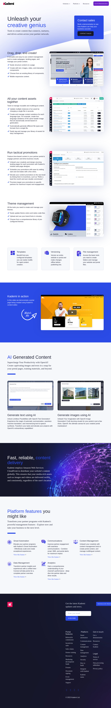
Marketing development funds (70, 662)
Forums (68, 667)
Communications (55, 541)
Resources (86, 4)
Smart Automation (21, 541)
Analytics (51, 563)
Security (83, 659)
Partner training (71, 652)
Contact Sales (85, 33)
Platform (76, 4)
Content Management (89, 541)
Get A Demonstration (101, 3)
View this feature (19, 555)
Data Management (21, 563)
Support (68, 682)
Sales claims (70, 649)
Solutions (66, 4)
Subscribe (72, 618)
